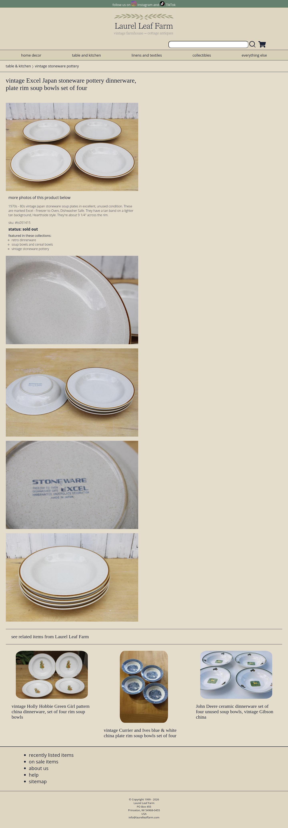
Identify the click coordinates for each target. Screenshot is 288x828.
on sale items (43, 761)
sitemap (38, 781)
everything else (254, 55)
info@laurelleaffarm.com (144, 817)
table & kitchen (18, 66)
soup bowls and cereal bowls (32, 244)
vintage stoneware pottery (57, 66)
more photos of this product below (39, 197)
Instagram (144, 5)
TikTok (171, 5)
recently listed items (51, 755)
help (34, 774)
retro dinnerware (24, 240)
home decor (31, 55)
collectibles (201, 55)
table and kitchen (86, 55)
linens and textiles (147, 55)
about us (38, 768)
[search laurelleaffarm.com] (253, 44)
